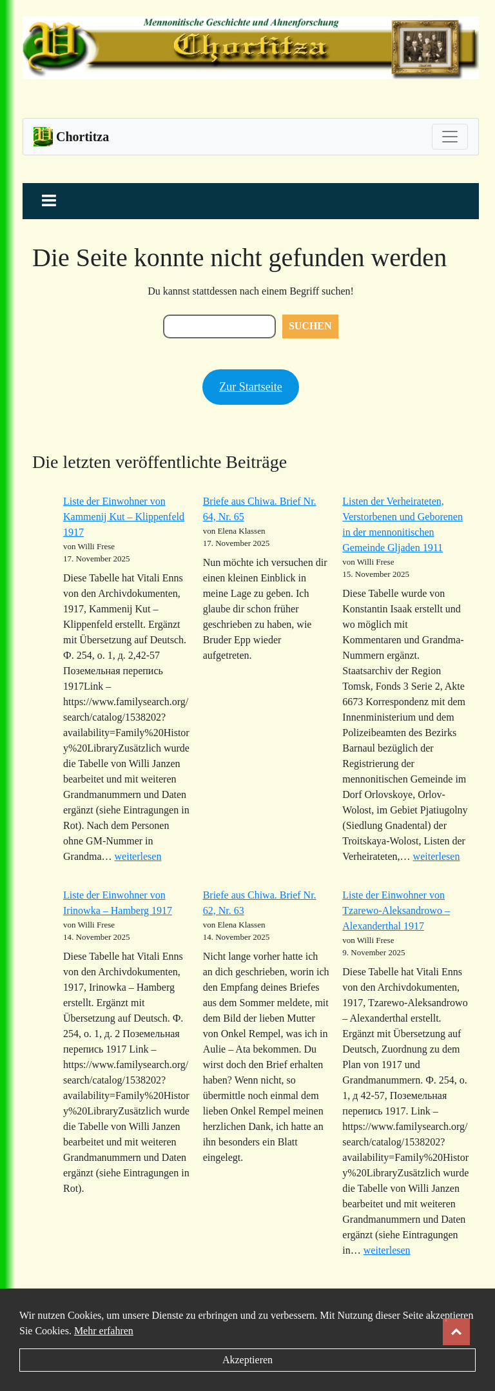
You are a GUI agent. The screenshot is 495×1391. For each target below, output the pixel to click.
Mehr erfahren (103, 1330)
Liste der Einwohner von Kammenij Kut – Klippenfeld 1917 (123, 517)
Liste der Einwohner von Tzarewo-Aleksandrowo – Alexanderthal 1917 (396, 910)
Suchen (310, 325)
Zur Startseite (250, 386)
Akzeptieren (247, 1359)
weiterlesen (138, 856)
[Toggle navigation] (450, 137)
